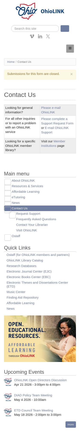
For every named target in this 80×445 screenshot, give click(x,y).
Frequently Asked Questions (36, 219)
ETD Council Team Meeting (33, 410)
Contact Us (20, 208)
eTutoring (18, 197)
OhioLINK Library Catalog (25, 260)
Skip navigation (12, 3)
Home (11, 61)
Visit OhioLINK (26, 230)
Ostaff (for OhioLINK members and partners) (38, 255)
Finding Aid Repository (23, 297)
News (16, 202)
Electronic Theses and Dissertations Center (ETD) (37, 284)
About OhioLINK (23, 180)
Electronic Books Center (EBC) (29, 277)
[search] (35, 28)
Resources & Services (27, 186)
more (71, 424)
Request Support (28, 213)
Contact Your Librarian (32, 224)
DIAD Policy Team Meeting (33, 395)
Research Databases (21, 266)
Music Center (16, 292)
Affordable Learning (26, 191)
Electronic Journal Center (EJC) (29, 271)
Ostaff (16, 236)
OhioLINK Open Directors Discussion (40, 380)
